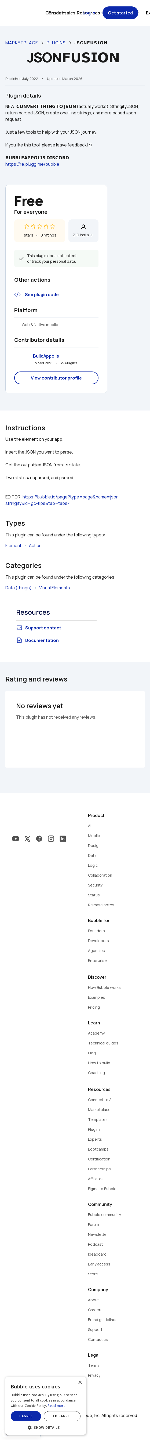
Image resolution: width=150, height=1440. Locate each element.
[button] (46, 1427)
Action (35, 545)
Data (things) (18, 588)
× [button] (80, 1383)
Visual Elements (54, 588)
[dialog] (45, 1406)
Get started (120, 13)
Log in (89, 13)
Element (13, 545)
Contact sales (60, 13)
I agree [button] (25, 1416)
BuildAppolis (46, 356)
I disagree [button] (62, 1416)
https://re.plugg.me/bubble (32, 164)
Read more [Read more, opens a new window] (56, 1405)
